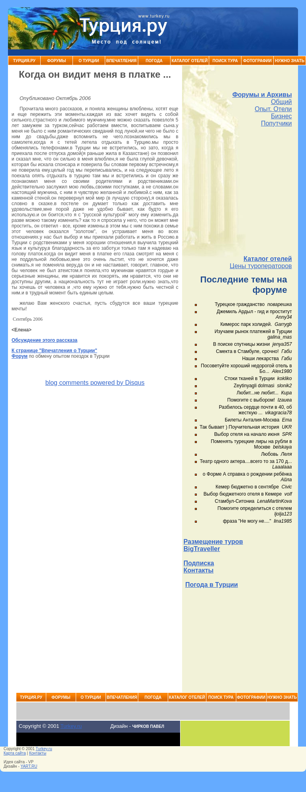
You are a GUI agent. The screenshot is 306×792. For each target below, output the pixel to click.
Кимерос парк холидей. (246, 324)
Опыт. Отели (273, 109)
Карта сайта (15, 753)
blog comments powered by (95, 382)
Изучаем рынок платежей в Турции (253, 331)
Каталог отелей (267, 258)
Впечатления (121, 61)
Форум (19, 356)
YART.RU (29, 766)
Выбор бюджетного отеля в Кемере (243, 494)
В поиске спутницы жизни (241, 344)
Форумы (56, 61)
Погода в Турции (211, 584)
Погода (154, 61)
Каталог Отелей (190, 61)
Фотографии (257, 61)
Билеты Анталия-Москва (252, 420)
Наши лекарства (260, 358)
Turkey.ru (71, 726)
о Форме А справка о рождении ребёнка (247, 474)
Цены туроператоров (261, 266)
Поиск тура (225, 61)
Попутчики (276, 123)
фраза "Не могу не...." (247, 521)
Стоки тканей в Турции (249, 378)
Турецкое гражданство (240, 304)
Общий (281, 101)
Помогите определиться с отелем (255, 508)
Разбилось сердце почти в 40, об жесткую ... (255, 410)
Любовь (269, 454)
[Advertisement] (238, 191)
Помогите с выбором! (251, 400)
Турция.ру (24, 61)
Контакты (199, 570)
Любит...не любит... (258, 393)
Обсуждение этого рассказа (44, 340)
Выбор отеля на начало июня (247, 434)
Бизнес (281, 116)
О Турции (88, 61)
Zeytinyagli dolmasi (253, 385)
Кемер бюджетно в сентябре (247, 487)
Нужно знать (289, 61)
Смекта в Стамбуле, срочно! (248, 351)
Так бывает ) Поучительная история (239, 427)
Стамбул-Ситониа (235, 501)
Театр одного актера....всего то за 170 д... (246, 461)
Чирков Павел (148, 726)
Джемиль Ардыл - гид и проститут (254, 311)
